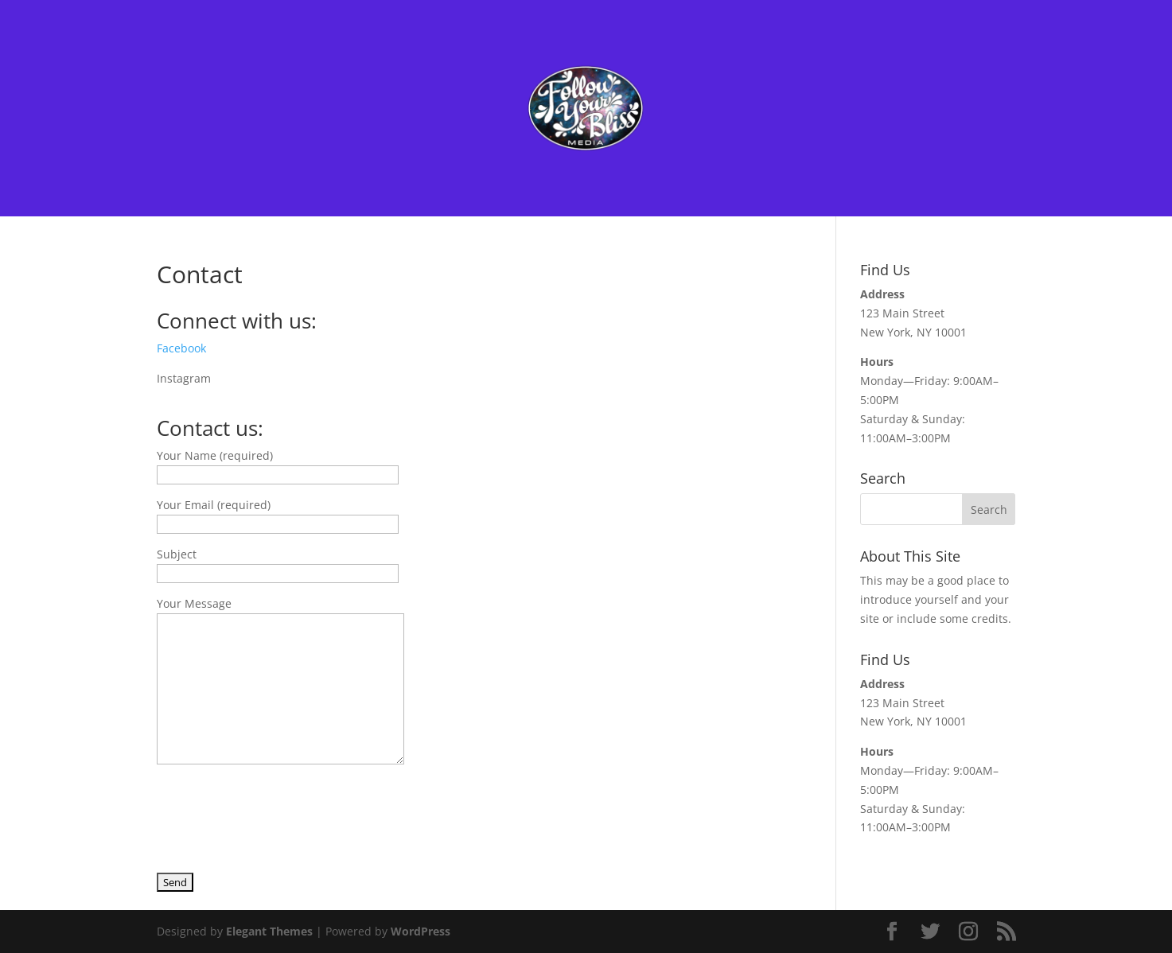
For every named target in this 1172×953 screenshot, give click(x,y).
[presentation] (278, 811)
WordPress (420, 931)
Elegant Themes (269, 931)
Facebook (181, 348)
